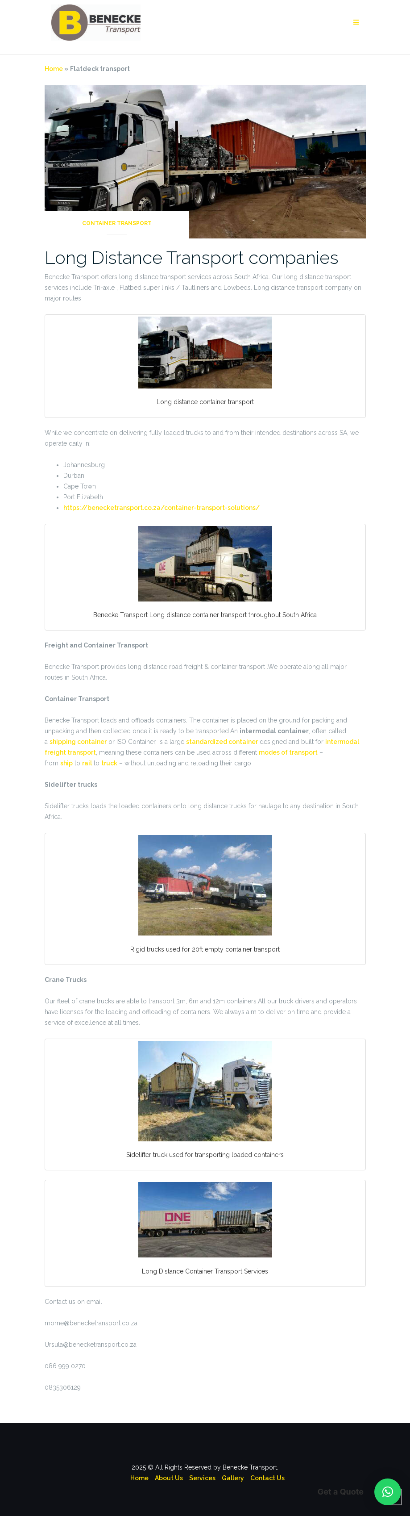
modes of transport (288, 752)
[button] (387, 1491)
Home (54, 68)
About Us (169, 1478)
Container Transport (117, 223)
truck (109, 763)
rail (87, 763)
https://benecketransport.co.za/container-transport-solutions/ (161, 507)
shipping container (78, 741)
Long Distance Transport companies (192, 257)
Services (202, 1478)
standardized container (222, 741)
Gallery (233, 1478)
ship (66, 763)
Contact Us (267, 1478)
